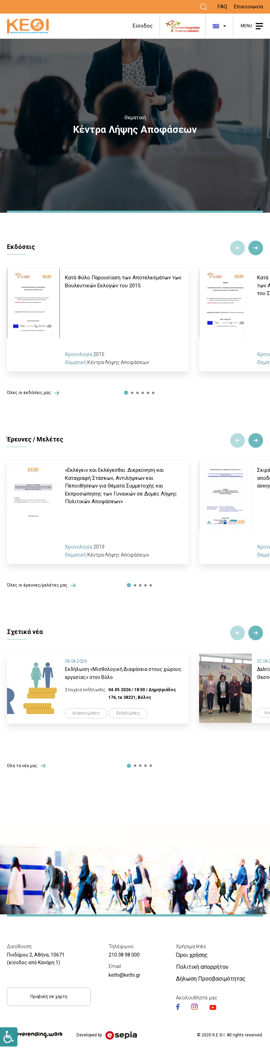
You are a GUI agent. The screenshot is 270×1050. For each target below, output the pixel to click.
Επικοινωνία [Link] (248, 6)
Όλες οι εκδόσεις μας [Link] (29, 393)
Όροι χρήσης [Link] (192, 955)
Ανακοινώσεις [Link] (86, 713)
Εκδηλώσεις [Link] (128, 713)
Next (255, 248)
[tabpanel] (98, 320)
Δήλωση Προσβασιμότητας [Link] (211, 978)
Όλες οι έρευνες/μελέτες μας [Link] (37, 585)
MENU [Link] (246, 25)
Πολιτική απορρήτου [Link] (202, 967)
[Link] (203, 6)
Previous (237, 248)
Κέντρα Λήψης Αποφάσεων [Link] (118, 362)
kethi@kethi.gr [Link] (124, 975)
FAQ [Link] (222, 6)
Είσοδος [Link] (143, 26)
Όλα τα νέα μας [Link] (22, 766)
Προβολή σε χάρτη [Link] (48, 996)
